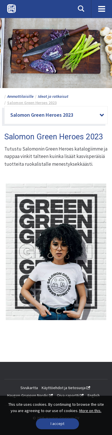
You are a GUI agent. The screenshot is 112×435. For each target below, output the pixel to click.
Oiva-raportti (70, 395)
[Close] (57, 423)
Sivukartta (29, 387)
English (94, 395)
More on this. (90, 410)
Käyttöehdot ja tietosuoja (66, 387)
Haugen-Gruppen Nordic (30, 395)
